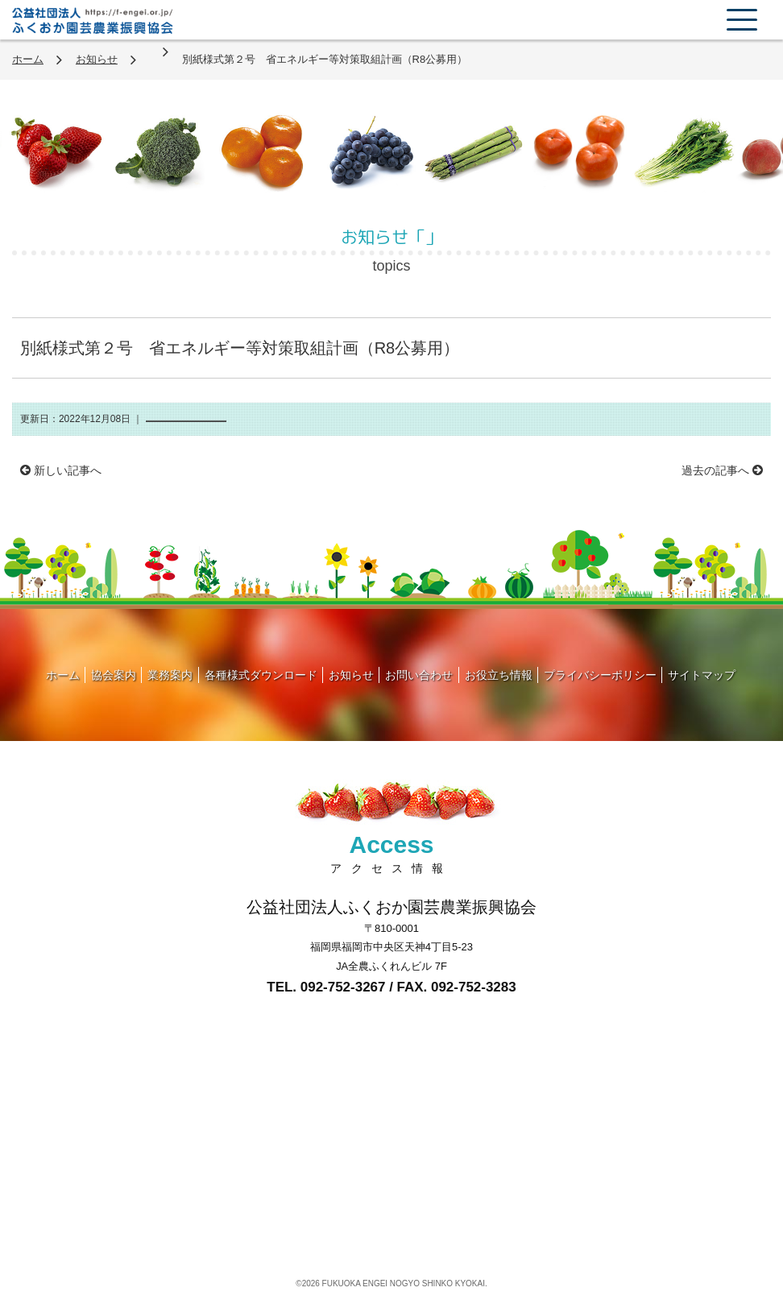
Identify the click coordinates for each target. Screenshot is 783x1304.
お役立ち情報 (498, 675)
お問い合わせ (419, 675)
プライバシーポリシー (600, 675)
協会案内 (113, 675)
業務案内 (170, 675)
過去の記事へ (722, 470)
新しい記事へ (61, 470)
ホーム (28, 59)
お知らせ (97, 59)
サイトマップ (701, 675)
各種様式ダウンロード (261, 675)
